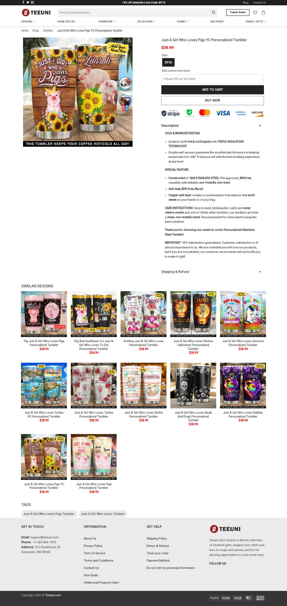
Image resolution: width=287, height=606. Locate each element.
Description (170, 126)
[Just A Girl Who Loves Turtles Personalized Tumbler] (93, 385)
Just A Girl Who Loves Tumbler (103, 514)
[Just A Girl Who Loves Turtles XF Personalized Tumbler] (44, 385)
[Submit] (213, 12)
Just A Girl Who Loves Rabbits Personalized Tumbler (243, 414)
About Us (90, 538)
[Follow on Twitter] (28, 2)
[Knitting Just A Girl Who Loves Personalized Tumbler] (143, 314)
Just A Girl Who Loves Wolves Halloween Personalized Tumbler (193, 344)
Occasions (146, 21)
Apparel (28, 21)
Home (25, 30)
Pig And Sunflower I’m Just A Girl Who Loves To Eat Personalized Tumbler (93, 344)
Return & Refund (158, 546)
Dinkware (107, 21)
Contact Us (259, 2)
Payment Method (158, 560)
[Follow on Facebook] (23, 2)
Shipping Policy (157, 538)
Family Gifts (256, 21)
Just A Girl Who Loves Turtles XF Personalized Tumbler (43, 414)
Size (164, 55)
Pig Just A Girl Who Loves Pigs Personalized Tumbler (44, 343)
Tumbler (48, 30)
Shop (35, 30)
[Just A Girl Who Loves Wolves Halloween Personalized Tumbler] (193, 314)
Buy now (212, 100)
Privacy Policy (93, 546)
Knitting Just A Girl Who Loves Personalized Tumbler (144, 343)
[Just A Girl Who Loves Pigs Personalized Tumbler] (93, 457)
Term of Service (94, 553)
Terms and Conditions (98, 560)
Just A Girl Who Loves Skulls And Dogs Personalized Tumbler (193, 416)
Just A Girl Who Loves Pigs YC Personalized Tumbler (44, 486)
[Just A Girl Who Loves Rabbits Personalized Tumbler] (243, 385)
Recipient (217, 21)
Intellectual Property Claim (101, 582)
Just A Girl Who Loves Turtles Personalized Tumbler (93, 414)
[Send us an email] (32, 2)
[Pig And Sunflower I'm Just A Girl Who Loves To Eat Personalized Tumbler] (93, 314)
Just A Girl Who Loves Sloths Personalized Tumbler (143, 414)
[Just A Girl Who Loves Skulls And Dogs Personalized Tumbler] (193, 385)
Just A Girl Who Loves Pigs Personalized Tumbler (94, 486)
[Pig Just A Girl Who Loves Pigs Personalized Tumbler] (44, 314)
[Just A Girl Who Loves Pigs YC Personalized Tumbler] (44, 457)
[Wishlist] (255, 12)
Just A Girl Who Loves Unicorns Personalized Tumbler (243, 343)
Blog (245, 2)
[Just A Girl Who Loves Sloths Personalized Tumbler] (143, 385)
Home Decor (67, 21)
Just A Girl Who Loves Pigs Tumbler (49, 514)
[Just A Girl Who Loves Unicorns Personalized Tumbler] (243, 314)
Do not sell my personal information (171, 568)
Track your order (158, 553)
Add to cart (212, 89)
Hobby (183, 21)
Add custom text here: (176, 70)
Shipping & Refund (175, 272)
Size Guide (91, 575)
